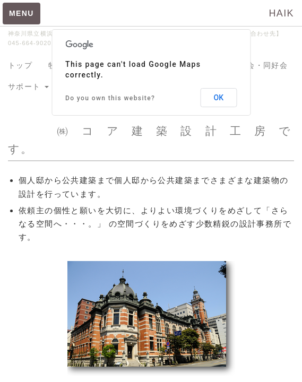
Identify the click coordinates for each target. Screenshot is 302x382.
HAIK (281, 13)
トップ (20, 65)
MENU (21, 13)
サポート (28, 86)
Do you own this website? (110, 98)
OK (219, 97)
